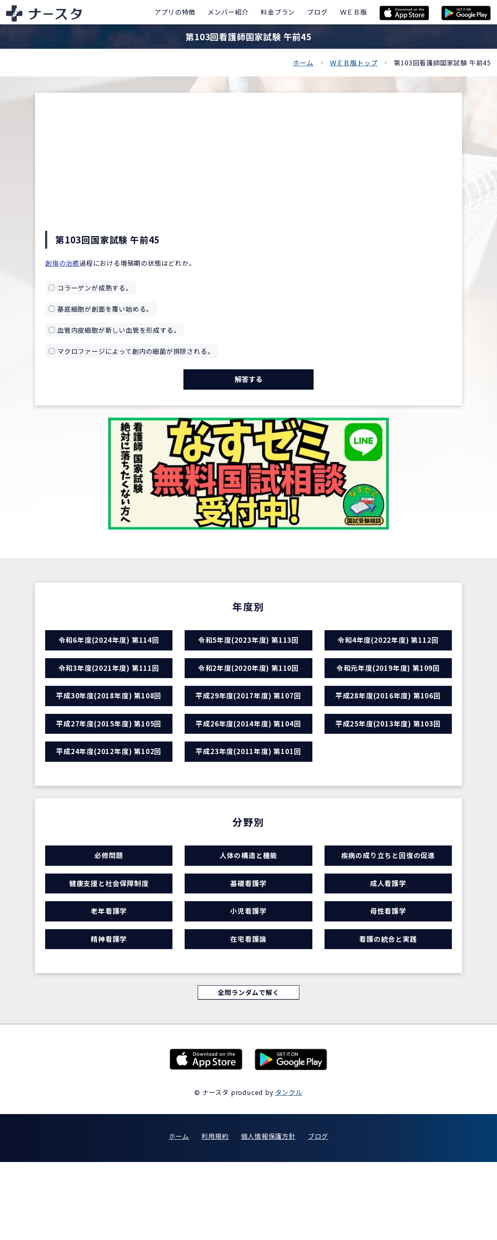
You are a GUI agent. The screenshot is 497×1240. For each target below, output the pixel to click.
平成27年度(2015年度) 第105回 (109, 757)
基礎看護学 (248, 939)
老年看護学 (109, 975)
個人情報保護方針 (268, 1214)
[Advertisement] (248, 170)
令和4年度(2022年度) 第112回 (388, 651)
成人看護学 (388, 939)
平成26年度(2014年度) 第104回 (248, 757)
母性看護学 (388, 975)
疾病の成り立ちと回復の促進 (388, 904)
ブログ (318, 1214)
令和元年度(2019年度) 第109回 (388, 686)
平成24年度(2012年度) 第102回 (109, 792)
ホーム (303, 62)
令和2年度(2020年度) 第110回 (248, 686)
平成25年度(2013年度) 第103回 (388, 757)
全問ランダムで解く (248, 1069)
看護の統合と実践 (388, 1010)
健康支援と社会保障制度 (109, 939)
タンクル (289, 1170)
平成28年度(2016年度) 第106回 (388, 722)
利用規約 (215, 1214)
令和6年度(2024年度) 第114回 (109, 651)
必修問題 (109, 904)
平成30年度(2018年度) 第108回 (109, 722)
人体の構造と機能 (248, 904)
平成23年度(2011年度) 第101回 (248, 792)
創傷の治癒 (62, 263)
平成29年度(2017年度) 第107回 (248, 722)
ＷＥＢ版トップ (354, 62)
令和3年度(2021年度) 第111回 (109, 686)
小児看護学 (248, 975)
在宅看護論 (248, 1010)
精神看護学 (109, 1010)
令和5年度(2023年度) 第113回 (248, 651)
